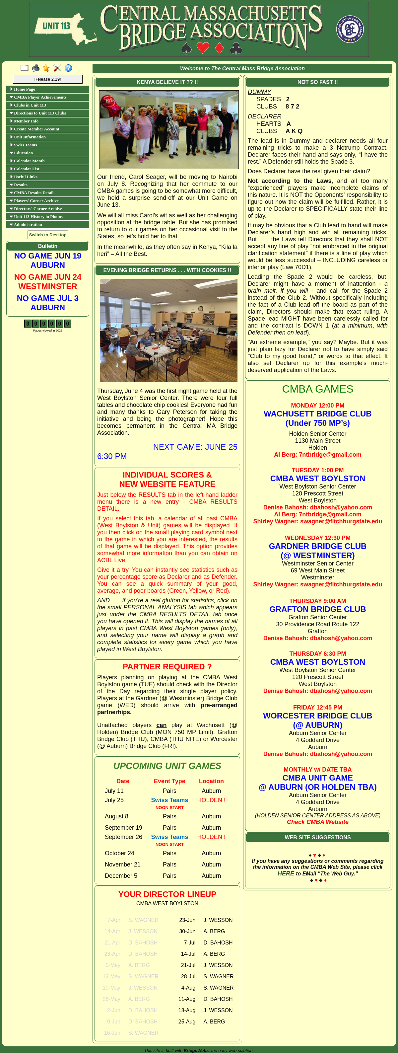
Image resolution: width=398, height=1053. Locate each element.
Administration (26, 224)
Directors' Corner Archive (36, 208)
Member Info (24, 120)
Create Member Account (34, 128)
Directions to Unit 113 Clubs (38, 113)
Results (19, 184)
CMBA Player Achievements (38, 97)
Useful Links (23, 176)
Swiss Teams (23, 144)
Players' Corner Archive (34, 200)
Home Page (22, 89)
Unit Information (28, 136)
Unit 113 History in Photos (36, 216)
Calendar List (24, 168)
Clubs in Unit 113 (28, 105)
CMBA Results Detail (31, 192)
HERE (286, 873)
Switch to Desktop (48, 234)
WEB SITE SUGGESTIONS (318, 837)
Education (21, 152)
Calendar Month (27, 160)
